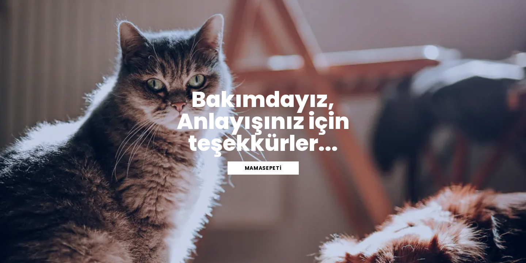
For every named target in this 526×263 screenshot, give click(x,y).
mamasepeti (263, 168)
